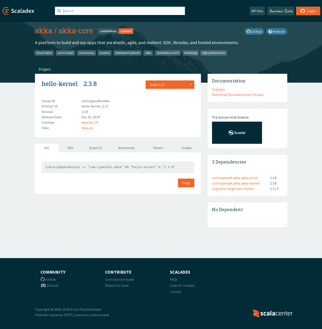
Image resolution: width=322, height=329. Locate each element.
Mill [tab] (70, 148)
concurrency (86, 53)
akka (43, 30)
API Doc (257, 11)
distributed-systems (127, 53)
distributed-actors (168, 53)
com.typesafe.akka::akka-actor (235, 177)
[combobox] (170, 84)
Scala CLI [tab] (96, 148)
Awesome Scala (281, 11)
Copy (186, 183)
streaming (190, 53)
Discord (49, 285)
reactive (105, 53)
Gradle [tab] (187, 148)
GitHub (254, 31)
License (175, 291)
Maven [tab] (158, 148)
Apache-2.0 (89, 122)
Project (45, 69)
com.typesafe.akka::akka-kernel (236, 183)
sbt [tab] (46, 148)
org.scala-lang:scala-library (233, 188)
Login (308, 11)
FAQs (173, 279)
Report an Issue (117, 285)
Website (276, 31)
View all (87, 128)
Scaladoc (218, 89)
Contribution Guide (119, 279)
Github (48, 279)
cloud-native (44, 53)
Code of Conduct (182, 285)
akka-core (76, 30)
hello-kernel (60, 84)
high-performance (213, 53)
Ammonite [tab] (126, 148)
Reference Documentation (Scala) (237, 94)
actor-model (65, 53)
